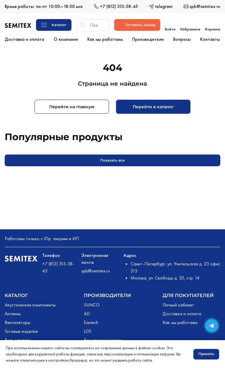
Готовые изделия (21, 330)
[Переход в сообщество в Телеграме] (211, 325)
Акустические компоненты (30, 304)
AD (87, 312)
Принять (206, 354)
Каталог (16, 294)
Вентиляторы (17, 321)
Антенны (13, 312)
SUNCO (92, 304)
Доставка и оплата (182, 312)
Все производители (103, 339)
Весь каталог (18, 339)
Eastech (91, 321)
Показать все (112, 159)
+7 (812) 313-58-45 (58, 266)
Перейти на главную (71, 105)
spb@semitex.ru (95, 270)
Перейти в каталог (153, 105)
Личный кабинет (178, 304)
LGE (87, 330)
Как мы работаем (180, 321)
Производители (107, 294)
